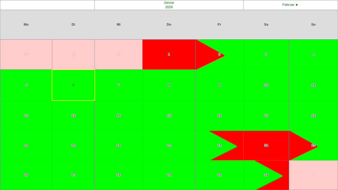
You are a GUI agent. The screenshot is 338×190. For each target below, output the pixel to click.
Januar (169, 2)
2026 (169, 7)
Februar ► (291, 5)
